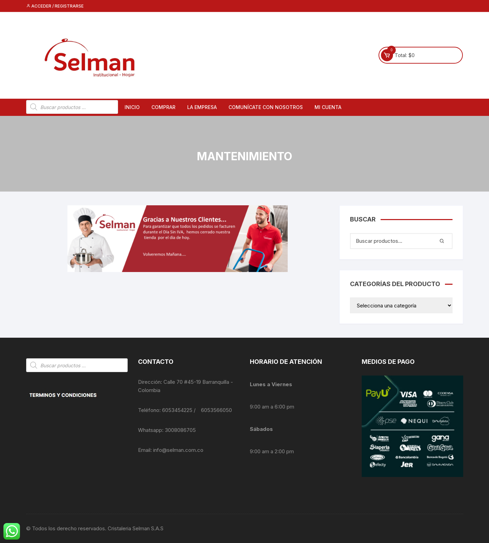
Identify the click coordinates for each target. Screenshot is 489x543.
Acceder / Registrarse (55, 6)
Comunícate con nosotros (265, 107)
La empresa (202, 107)
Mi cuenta (328, 107)
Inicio (132, 107)
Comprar (163, 107)
